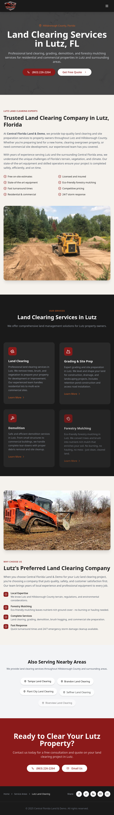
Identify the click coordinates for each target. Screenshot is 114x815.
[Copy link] (107, 794)
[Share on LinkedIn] (93, 794)
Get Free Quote (74, 72)
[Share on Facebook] (79, 794)
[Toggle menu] (106, 6)
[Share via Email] (100, 794)
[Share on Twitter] (86, 794)
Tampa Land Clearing (37, 683)
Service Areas (20, 793)
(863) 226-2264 (39, 72)
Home (7, 793)
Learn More (16, 398)
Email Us (74, 770)
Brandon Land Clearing (75, 684)
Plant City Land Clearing (38, 695)
